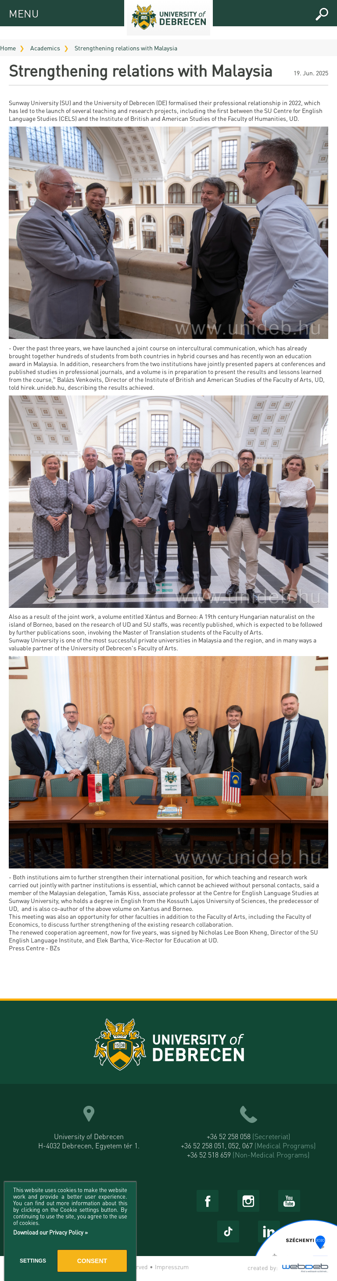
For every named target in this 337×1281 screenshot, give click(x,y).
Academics (45, 48)
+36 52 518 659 (248, 1154)
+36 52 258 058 (248, 1136)
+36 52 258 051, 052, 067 (248, 1145)
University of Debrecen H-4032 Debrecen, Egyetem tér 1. (89, 1141)
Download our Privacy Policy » (50, 1232)
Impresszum (172, 1266)
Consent (92, 1260)
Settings (33, 1261)
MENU (16, 12)
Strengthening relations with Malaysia (126, 48)
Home (8, 48)
